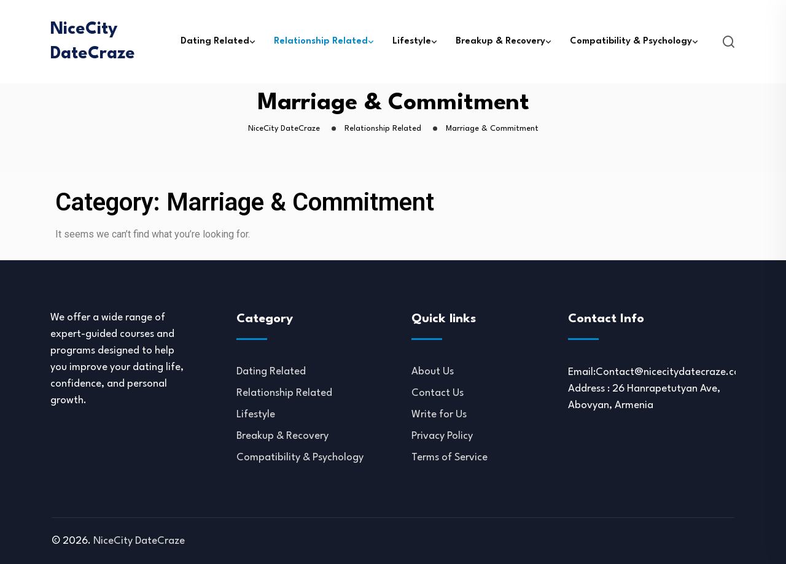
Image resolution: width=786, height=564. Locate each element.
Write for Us (439, 414)
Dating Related (215, 41)
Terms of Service (449, 457)
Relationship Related (321, 41)
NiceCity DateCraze (92, 42)
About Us (432, 371)
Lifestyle (411, 41)
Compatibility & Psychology (631, 41)
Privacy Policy (442, 436)
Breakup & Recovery (500, 41)
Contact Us (437, 393)
